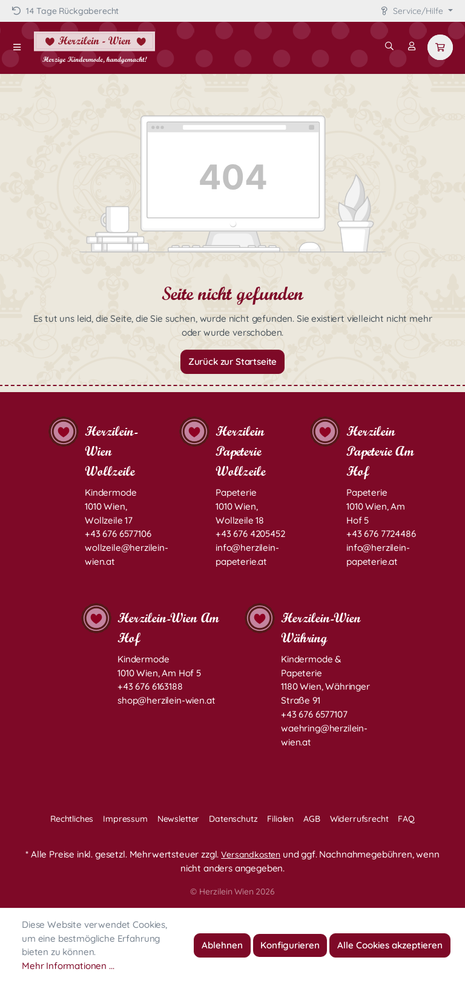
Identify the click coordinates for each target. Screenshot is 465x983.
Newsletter (178, 818)
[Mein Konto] (412, 46)
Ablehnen (222, 945)
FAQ (406, 818)
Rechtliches (71, 818)
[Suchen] (389, 46)
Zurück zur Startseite (232, 361)
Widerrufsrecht (359, 818)
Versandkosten (250, 854)
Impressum (125, 818)
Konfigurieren (290, 945)
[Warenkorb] (440, 47)
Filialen (280, 818)
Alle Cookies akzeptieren (390, 945)
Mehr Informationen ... (68, 965)
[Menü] (17, 47)
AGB (311, 818)
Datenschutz (233, 818)
